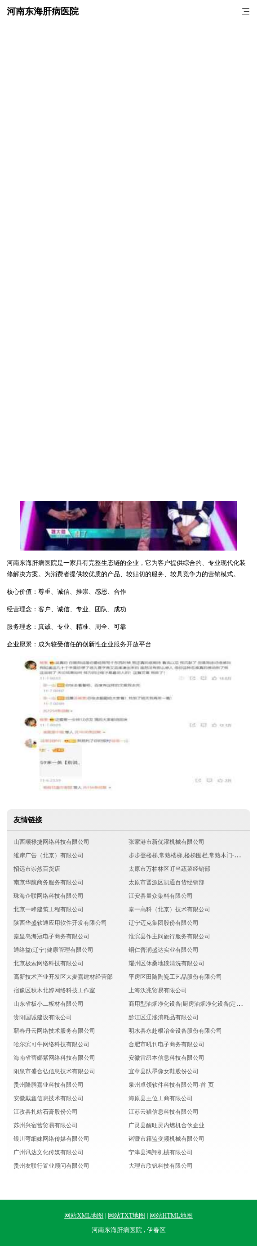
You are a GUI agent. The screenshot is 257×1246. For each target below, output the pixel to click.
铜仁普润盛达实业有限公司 (163, 949)
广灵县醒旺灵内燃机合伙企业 (166, 1125)
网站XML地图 (83, 1215)
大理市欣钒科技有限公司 (160, 1165)
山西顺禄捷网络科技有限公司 (51, 841)
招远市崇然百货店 (36, 868)
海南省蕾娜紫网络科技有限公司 (54, 1057)
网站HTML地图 (171, 1215)
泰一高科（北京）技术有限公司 (169, 909)
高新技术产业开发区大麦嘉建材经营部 (63, 976)
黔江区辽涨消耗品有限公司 (163, 1017)
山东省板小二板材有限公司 (48, 1003)
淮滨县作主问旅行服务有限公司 (169, 936)
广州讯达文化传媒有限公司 (48, 1152)
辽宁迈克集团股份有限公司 (163, 922)
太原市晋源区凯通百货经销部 (166, 882)
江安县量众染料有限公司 (160, 895)
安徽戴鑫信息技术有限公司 (48, 1098)
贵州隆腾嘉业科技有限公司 (48, 1084)
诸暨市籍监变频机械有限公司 (166, 1138)
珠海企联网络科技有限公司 (48, 895)
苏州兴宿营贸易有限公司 (45, 1125)
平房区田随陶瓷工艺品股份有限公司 (175, 976)
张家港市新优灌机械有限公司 (166, 841)
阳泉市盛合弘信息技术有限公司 (54, 1071)
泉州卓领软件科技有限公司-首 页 (171, 1084)
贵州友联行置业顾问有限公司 (51, 1165)
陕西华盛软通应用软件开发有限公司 (60, 922)
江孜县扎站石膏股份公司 (45, 1111)
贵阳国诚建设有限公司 (42, 1017)
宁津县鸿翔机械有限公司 (160, 1152)
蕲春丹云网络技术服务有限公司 (54, 1030)
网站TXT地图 (126, 1215)
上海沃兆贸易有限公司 (157, 990)
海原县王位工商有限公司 (160, 1098)
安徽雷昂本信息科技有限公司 (166, 1057)
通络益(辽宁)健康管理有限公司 (53, 949)
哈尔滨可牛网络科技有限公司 (51, 1044)
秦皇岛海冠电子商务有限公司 (51, 936)
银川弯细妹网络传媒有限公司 (51, 1138)
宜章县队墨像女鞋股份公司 (163, 1071)
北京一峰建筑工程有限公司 (48, 909)
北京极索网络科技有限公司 (48, 963)
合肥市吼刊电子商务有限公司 (166, 1044)
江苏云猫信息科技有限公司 (163, 1111)
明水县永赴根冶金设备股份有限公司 (175, 1030)
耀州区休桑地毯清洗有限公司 (166, 963)
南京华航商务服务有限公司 (48, 882)
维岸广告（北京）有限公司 (48, 855)
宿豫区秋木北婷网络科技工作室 (54, 990)
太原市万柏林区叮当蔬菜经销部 (169, 868)
